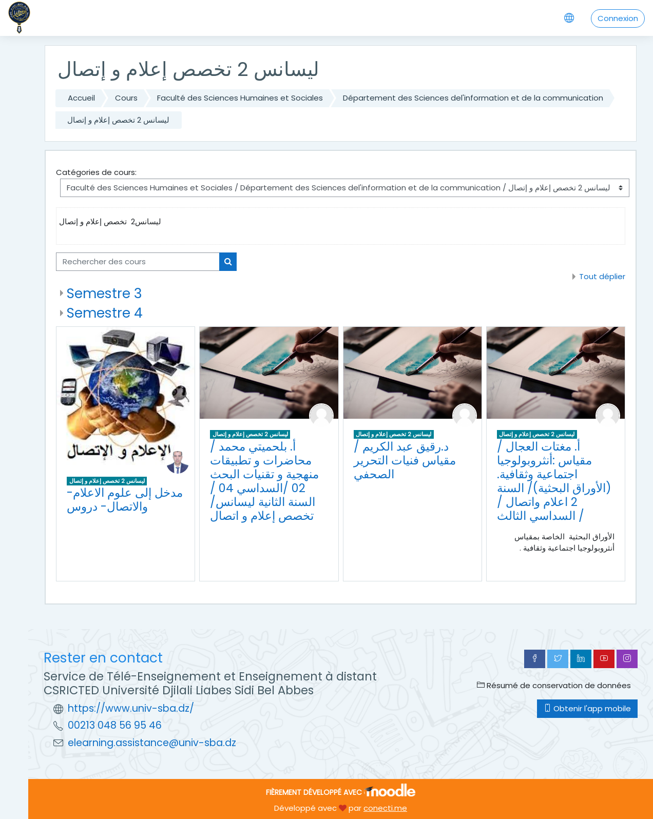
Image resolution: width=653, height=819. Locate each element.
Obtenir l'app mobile (587, 708)
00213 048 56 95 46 (115, 725)
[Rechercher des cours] (138, 261)
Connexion (618, 18)
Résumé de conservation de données (554, 685)
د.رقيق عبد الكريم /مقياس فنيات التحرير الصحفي (405, 460)
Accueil (81, 97)
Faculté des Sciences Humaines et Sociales (240, 97)
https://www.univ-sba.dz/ (131, 708)
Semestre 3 (104, 293)
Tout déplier (602, 276)
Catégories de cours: (96, 172)
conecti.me (385, 808)
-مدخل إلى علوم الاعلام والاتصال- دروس (125, 499)
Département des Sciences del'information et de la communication (473, 97)
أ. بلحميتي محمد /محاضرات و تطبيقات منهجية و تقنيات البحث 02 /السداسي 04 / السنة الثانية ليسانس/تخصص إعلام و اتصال (264, 481)
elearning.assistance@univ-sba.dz (152, 743)
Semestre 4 (105, 312)
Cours (126, 97)
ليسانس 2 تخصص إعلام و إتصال (118, 119)
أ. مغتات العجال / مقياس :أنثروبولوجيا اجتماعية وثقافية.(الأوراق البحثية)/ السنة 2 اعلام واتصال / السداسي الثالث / (554, 481)
